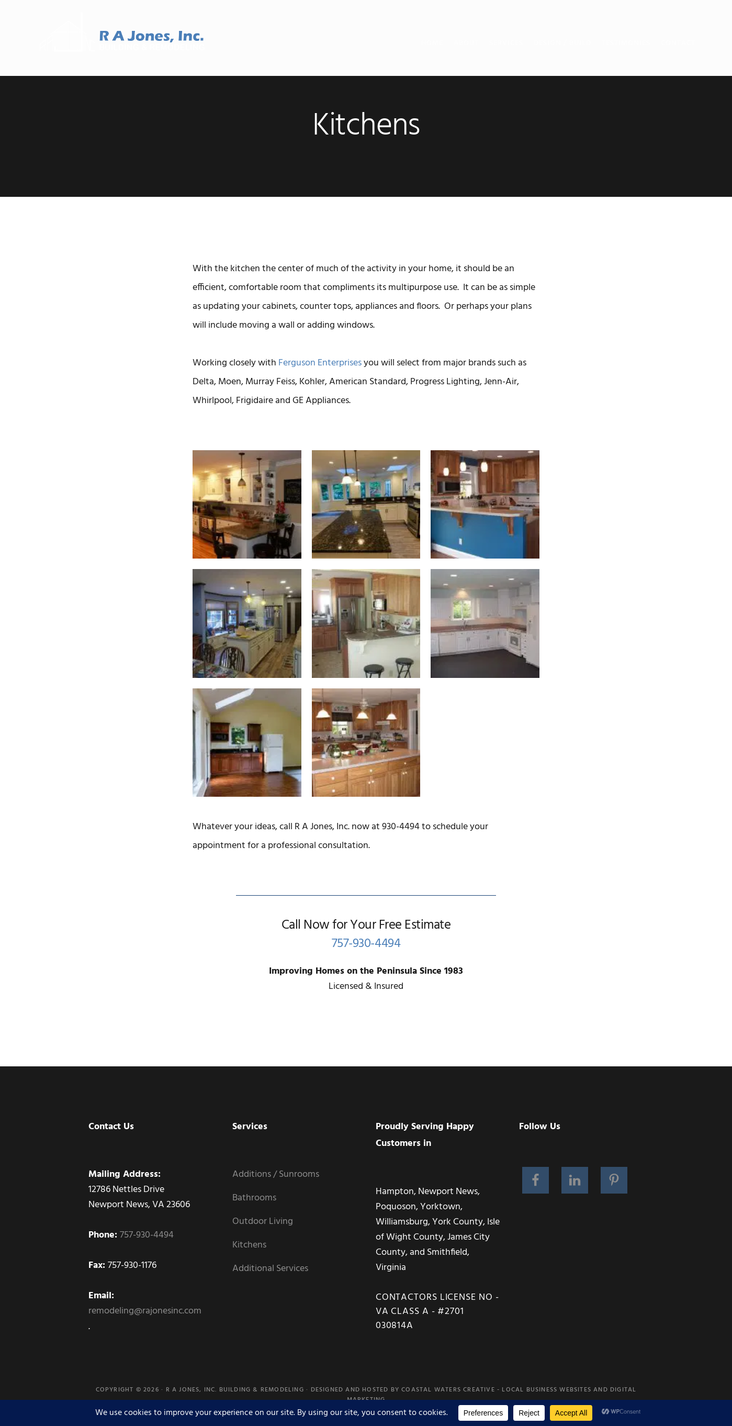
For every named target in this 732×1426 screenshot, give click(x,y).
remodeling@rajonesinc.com (144, 1311)
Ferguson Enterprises (320, 363)
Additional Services (270, 1268)
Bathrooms (254, 1198)
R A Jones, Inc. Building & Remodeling (235, 1390)
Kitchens (249, 1245)
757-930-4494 (366, 943)
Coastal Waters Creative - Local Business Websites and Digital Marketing (492, 1395)
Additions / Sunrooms (275, 1174)
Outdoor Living (262, 1221)
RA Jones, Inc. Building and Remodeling (124, 39)
